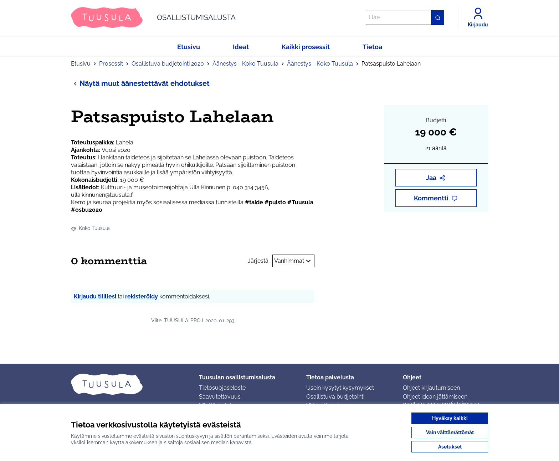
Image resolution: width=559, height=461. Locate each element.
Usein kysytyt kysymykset (340, 387)
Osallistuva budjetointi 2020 (168, 63)
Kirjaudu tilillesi (95, 296)
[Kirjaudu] (478, 17)
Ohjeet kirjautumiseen (431, 387)
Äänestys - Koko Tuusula (245, 63)
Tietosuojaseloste (222, 387)
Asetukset (450, 447)
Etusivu (81, 63)
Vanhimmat (293, 261)
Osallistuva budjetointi (335, 396)
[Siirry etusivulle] (153, 17)
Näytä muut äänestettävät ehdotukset (140, 83)
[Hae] (405, 17)
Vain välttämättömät (450, 432)
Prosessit (111, 63)
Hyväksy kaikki (450, 418)
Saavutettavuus (220, 396)
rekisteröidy (141, 296)
